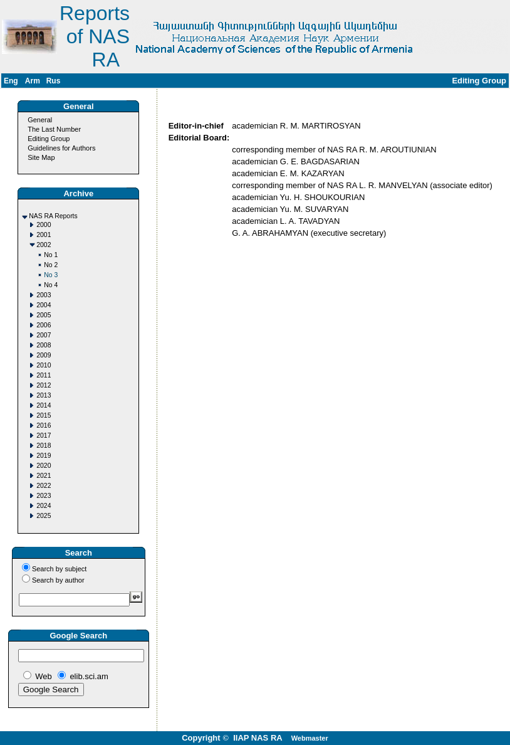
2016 (43, 425)
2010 (43, 365)
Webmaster (309, 738)
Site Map (41, 157)
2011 (43, 375)
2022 (43, 485)
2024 (43, 505)
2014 (43, 405)
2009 (43, 355)
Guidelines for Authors (61, 148)
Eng (11, 81)
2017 (43, 435)
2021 (43, 475)
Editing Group (49, 138)
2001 (43, 234)
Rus (53, 81)
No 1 (51, 254)
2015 (43, 415)
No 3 (51, 275)
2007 (43, 335)
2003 (43, 295)
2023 (43, 495)
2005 (43, 315)
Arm (32, 81)
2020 (43, 465)
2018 (43, 445)
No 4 (51, 285)
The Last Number (54, 129)
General (40, 120)
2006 (43, 325)
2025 (43, 515)
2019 (43, 455)
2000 (43, 224)
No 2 (51, 265)
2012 (43, 385)
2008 (43, 345)
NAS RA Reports (53, 216)
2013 (43, 395)
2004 (43, 305)
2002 (43, 244)
